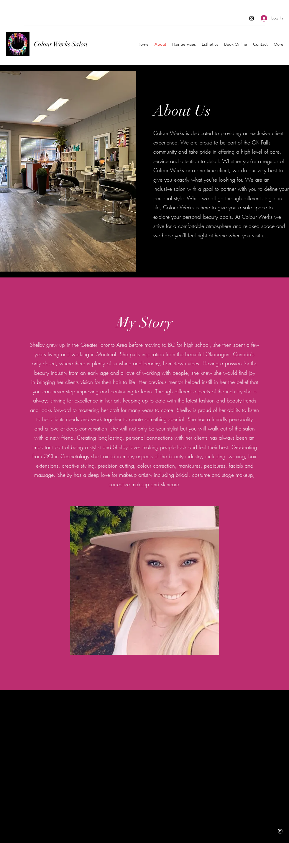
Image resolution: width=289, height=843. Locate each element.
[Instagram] (251, 18)
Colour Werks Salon (61, 44)
